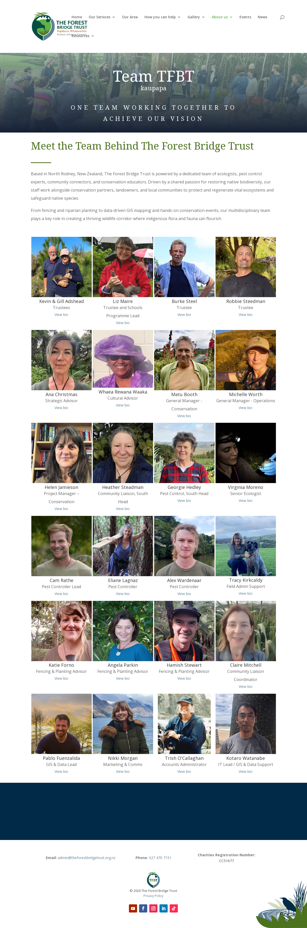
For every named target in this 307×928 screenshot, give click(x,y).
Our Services (99, 17)
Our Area (130, 17)
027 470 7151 (160, 857)
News (262, 17)
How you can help (160, 17)
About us (220, 17)
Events (245, 17)
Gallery (194, 17)
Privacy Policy (153, 895)
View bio (61, 314)
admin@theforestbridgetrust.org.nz (86, 857)
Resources (80, 36)
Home (77, 17)
